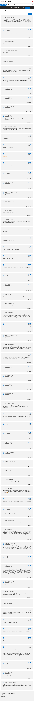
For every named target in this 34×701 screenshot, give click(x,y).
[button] (3, 5)
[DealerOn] (3, 696)
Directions (10, 4)
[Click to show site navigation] (32, 4)
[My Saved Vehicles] (32, 2)
